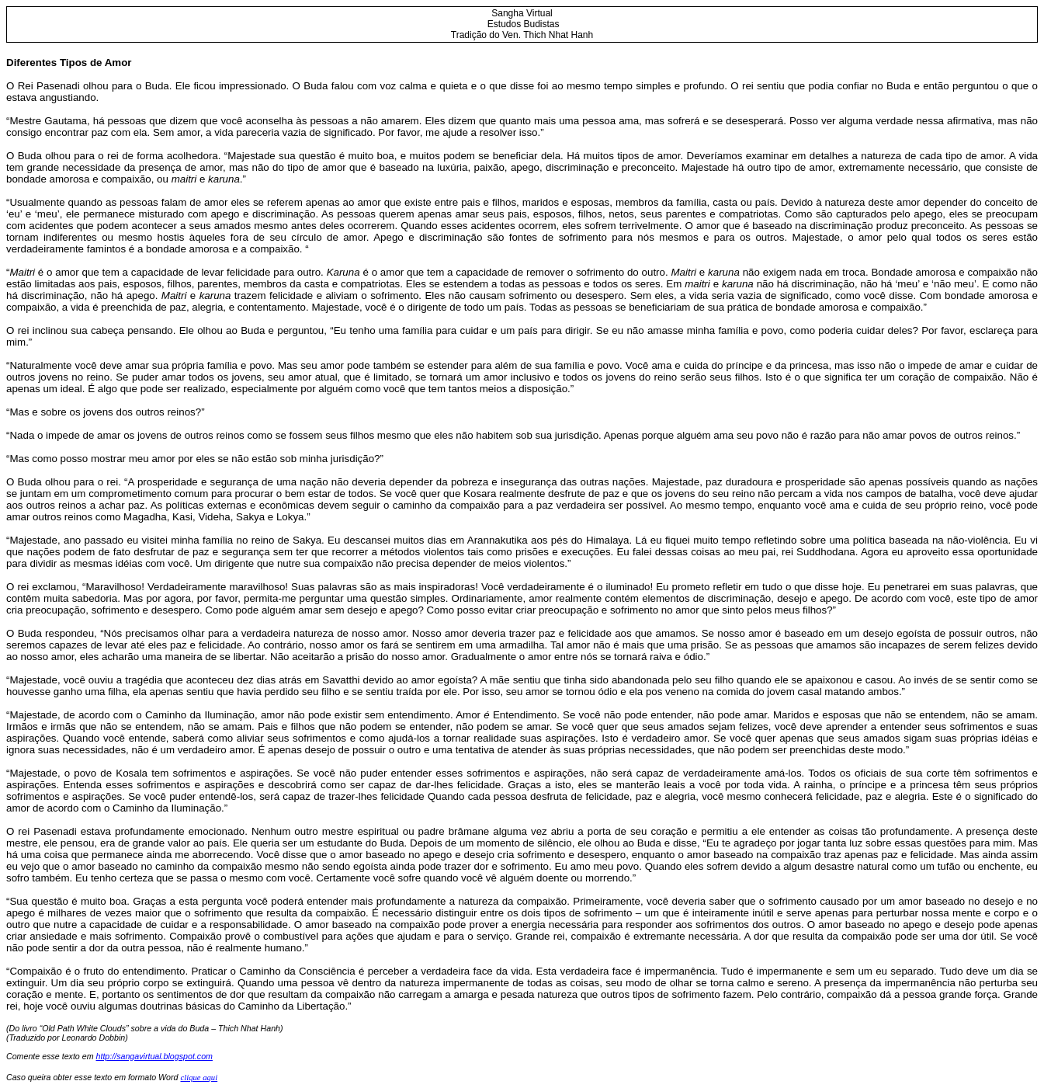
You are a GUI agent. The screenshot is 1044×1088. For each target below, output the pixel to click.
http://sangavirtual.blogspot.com (154, 1056)
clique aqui (198, 1077)
